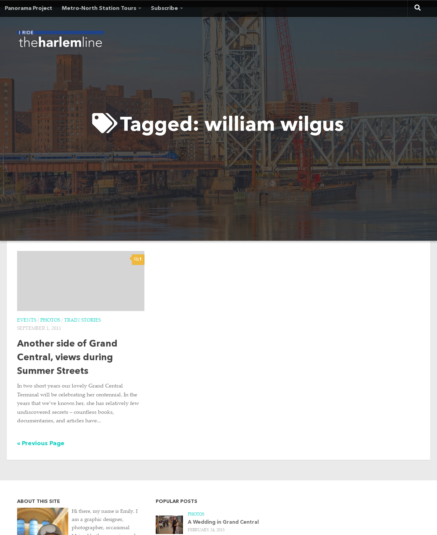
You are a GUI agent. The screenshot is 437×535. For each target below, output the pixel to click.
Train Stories (82, 320)
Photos (50, 320)
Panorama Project (28, 8)
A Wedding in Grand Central (223, 522)
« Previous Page (41, 443)
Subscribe (164, 8)
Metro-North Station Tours (99, 8)
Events (26, 320)
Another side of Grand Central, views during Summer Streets (67, 358)
